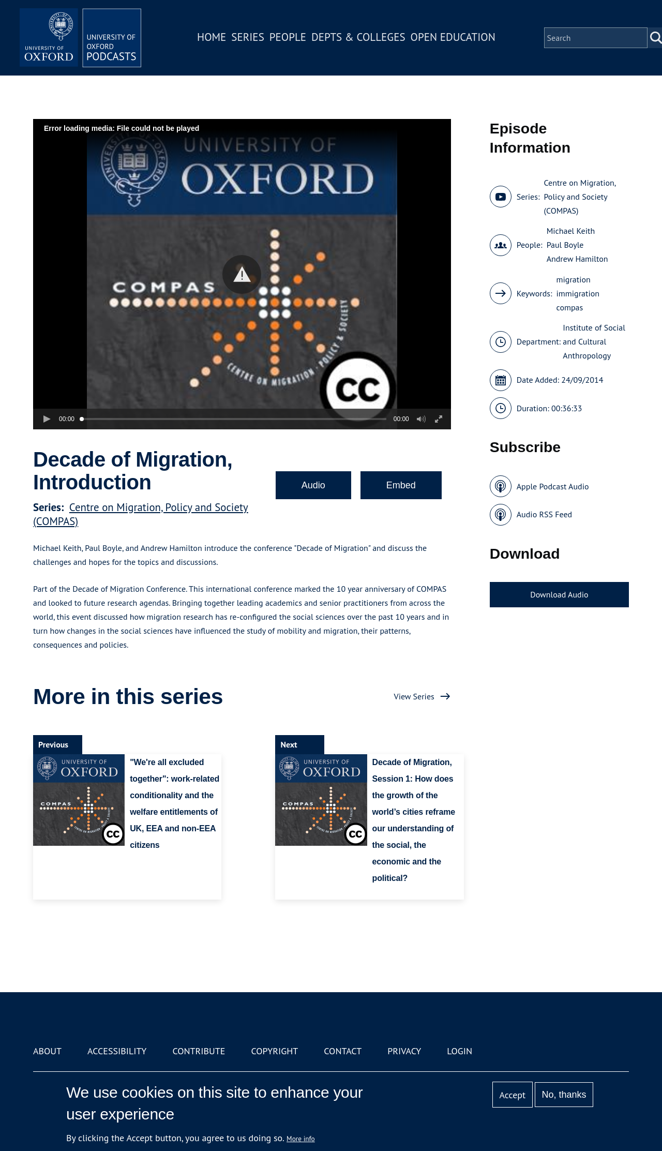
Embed (401, 485)
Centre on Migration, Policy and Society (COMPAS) (579, 196)
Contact (343, 1051)
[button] (241, 274)
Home (213, 38)
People (288, 38)
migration (573, 279)
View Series (414, 696)
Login (459, 1051)
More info (301, 1138)
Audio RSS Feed (544, 514)
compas (569, 307)
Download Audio (559, 594)
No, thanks (563, 1094)
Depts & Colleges (360, 38)
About (47, 1051)
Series (249, 38)
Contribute (198, 1051)
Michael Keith (571, 231)
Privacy (404, 1051)
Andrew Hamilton (577, 258)
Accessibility (116, 1051)
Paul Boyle (565, 245)
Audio (313, 485)
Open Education (454, 38)
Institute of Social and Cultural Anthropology (594, 341)
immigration (578, 293)
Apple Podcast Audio (553, 486)
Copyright (274, 1051)
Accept (512, 1095)
